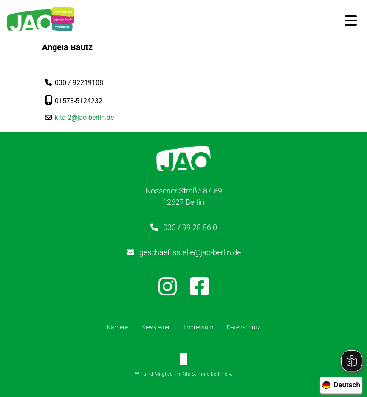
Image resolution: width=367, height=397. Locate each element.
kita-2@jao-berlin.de (84, 117)
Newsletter (155, 327)
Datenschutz (243, 327)
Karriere (117, 327)
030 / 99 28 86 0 (190, 227)
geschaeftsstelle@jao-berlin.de (190, 252)
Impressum (198, 327)
